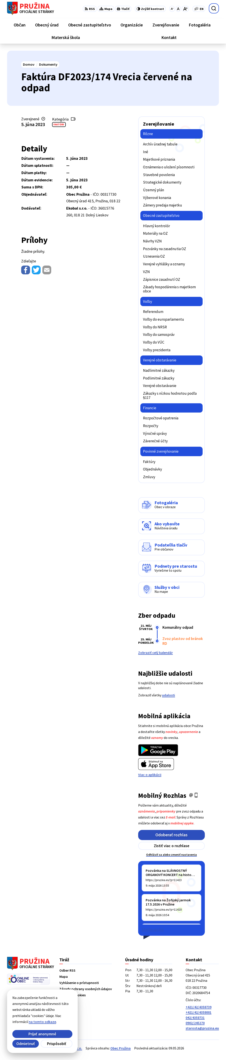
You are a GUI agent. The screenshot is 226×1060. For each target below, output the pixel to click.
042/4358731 (195, 1017)
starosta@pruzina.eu (202, 1028)
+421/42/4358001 (198, 1012)
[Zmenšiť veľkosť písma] (172, 9)
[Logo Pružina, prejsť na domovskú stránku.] (30, 8)
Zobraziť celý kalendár (155, 652)
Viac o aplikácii (149, 774)
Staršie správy (153, 929)
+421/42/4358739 (198, 1007)
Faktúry (58, 124)
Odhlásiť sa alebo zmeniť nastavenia (171, 855)
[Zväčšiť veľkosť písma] (185, 9)
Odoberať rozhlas (171, 834)
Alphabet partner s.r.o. (64, 1048)
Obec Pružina (120, 1048)
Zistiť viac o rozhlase (171, 845)
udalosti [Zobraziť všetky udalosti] (168, 695)
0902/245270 (195, 1023)
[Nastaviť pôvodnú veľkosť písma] (178, 9)
